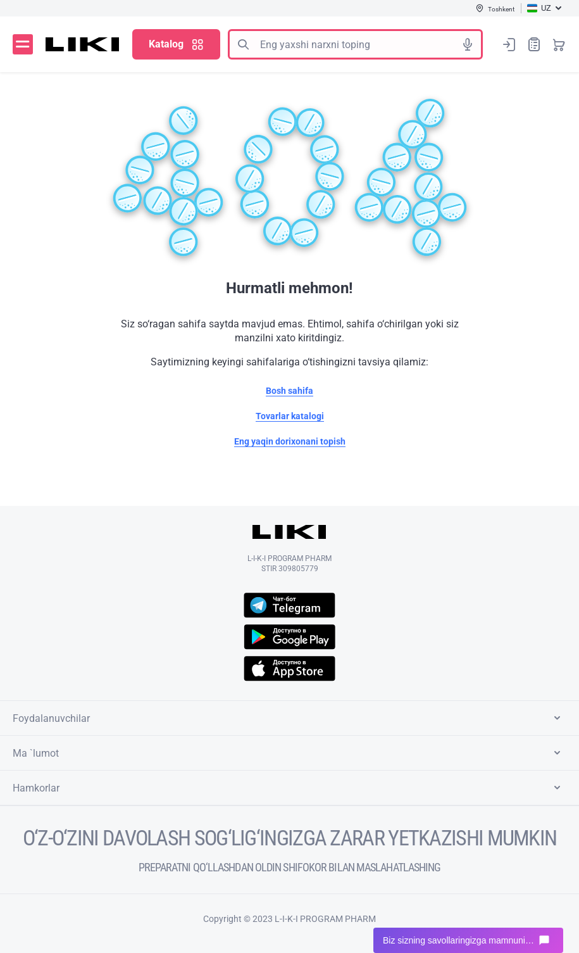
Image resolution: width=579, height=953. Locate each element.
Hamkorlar (289, 787)
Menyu (23, 44)
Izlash (243, 44)
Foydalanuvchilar (289, 718)
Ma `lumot (289, 753)
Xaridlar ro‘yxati (534, 44)
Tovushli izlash (468, 44)
